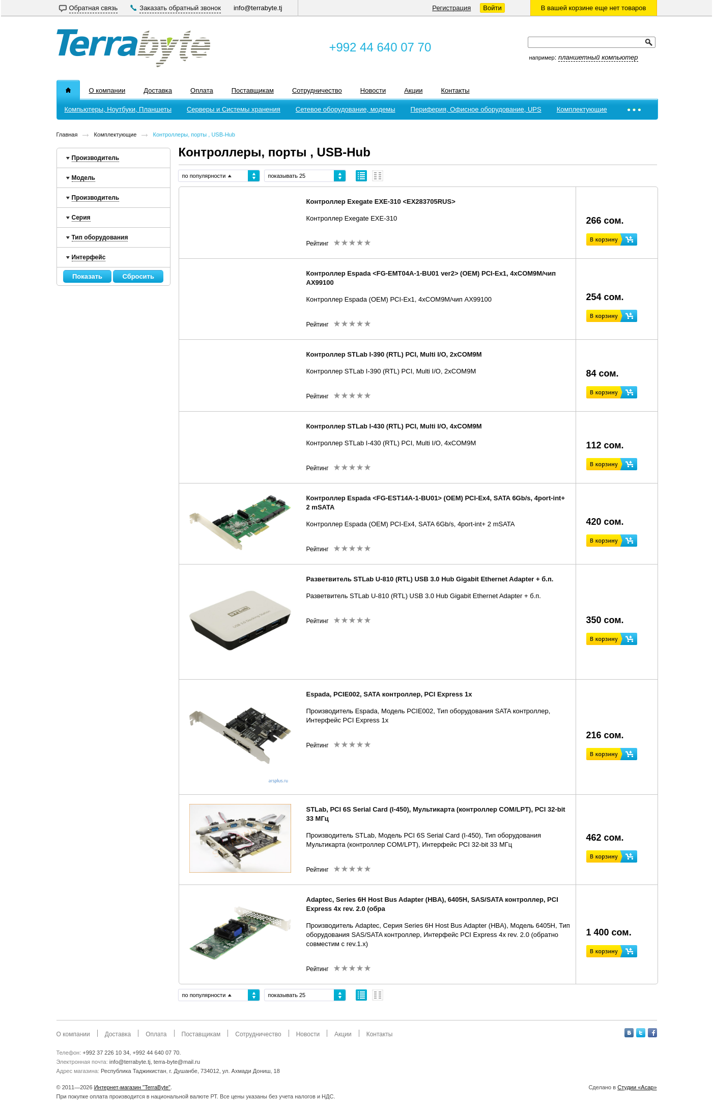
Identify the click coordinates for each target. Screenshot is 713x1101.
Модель (83, 177)
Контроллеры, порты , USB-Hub (194, 134)
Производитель (96, 158)
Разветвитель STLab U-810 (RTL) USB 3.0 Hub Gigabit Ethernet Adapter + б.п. (430, 579)
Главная (67, 134)
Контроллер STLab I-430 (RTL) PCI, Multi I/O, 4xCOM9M (394, 426)
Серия (81, 217)
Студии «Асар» (637, 1087)
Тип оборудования (100, 237)
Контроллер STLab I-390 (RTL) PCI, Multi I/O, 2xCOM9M (394, 354)
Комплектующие (115, 134)
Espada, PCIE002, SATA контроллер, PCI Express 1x (389, 694)
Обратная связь (93, 8)
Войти (492, 8)
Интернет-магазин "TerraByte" (132, 1087)
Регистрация (451, 8)
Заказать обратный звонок (180, 8)
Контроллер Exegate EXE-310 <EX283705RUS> (380, 201)
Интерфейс (89, 257)
